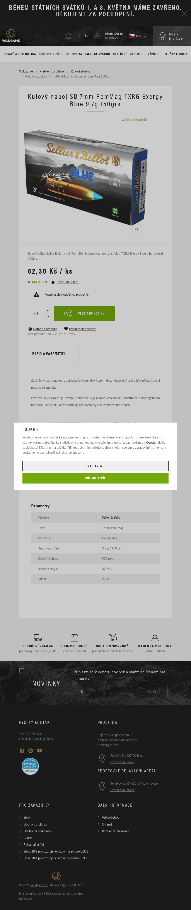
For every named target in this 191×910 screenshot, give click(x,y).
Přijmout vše (95, 477)
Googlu (151, 442)
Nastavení (95, 465)
